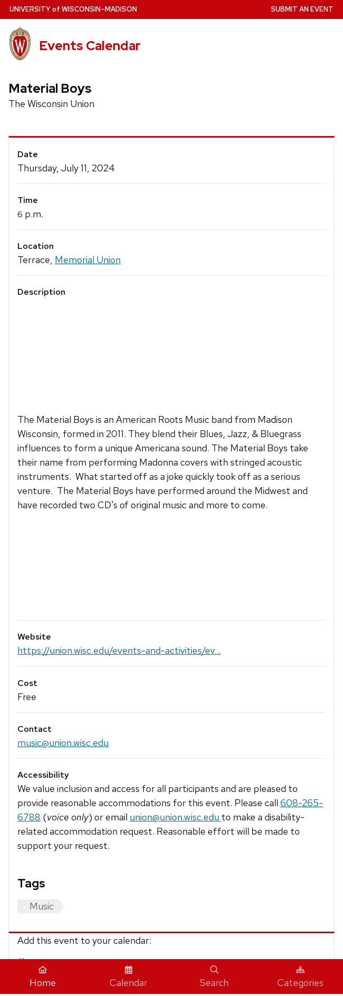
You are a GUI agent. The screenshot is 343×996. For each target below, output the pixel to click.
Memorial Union (88, 260)
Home (43, 977)
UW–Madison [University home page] (73, 9)
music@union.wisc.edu (63, 743)
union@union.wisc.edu (175, 817)
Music (42, 906)
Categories (300, 977)
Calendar (129, 977)
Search (214, 977)
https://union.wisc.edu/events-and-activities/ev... (119, 650)
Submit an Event (302, 9)
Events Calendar (90, 45)
